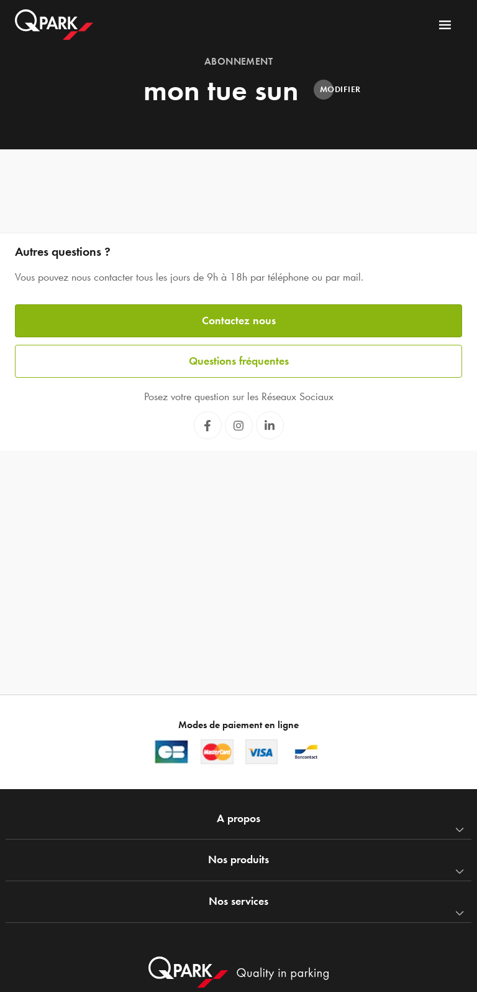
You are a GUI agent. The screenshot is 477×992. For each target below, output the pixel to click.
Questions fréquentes (239, 361)
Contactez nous (239, 320)
